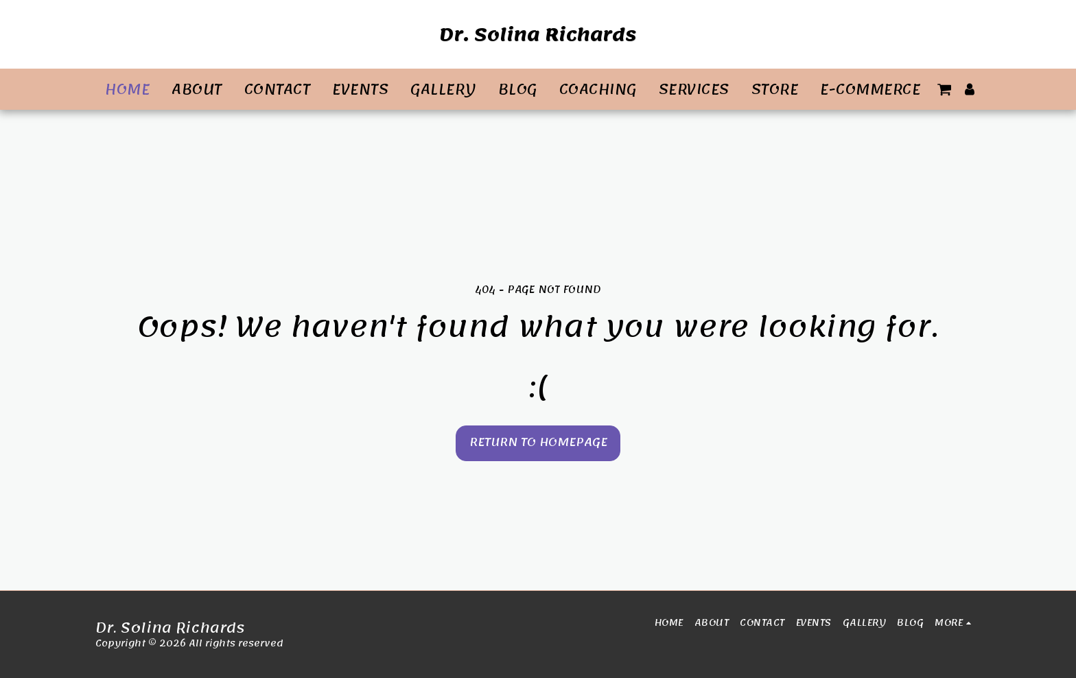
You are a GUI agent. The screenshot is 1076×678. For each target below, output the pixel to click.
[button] (944, 89)
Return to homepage (538, 442)
